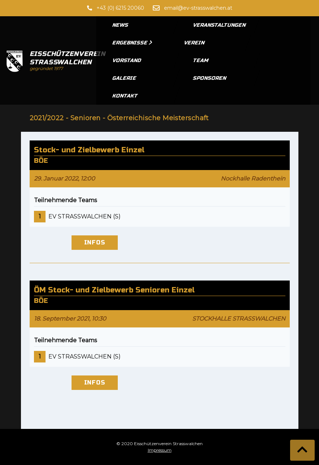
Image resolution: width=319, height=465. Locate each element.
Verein (194, 43)
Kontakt (125, 96)
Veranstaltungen (219, 25)
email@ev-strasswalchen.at (198, 8)
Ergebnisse (132, 43)
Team (201, 60)
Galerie (125, 78)
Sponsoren (210, 78)
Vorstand (127, 60)
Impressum (160, 450)
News (121, 25)
